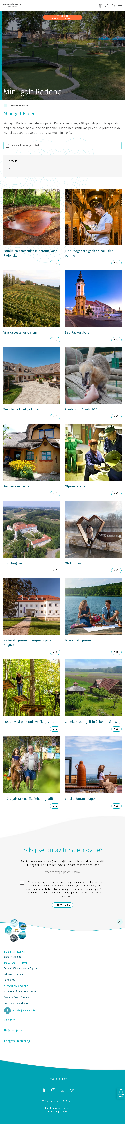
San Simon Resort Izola (16, 1003)
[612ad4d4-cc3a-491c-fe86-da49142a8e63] (62, 873)
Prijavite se (62, 905)
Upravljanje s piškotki (59, 1111)
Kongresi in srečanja (17, 1041)
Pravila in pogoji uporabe (58, 1108)
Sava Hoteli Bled (12, 956)
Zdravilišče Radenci (14, 974)
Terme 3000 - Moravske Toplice (20, 968)
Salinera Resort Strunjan (17, 997)
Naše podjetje (13, 1030)
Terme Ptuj (10, 980)
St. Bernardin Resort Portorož (20, 991)
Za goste (9, 1020)
